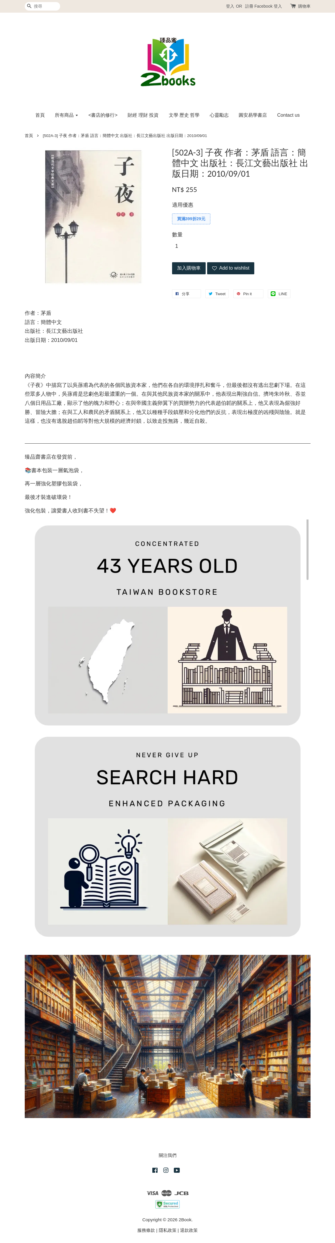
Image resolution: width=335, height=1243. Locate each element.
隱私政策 (167, 1230)
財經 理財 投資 (143, 115)
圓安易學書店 (253, 115)
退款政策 (189, 1230)
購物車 (304, 6)
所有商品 (66, 115)
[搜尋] (42, 6)
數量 (177, 235)
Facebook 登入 (268, 6)
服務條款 (146, 1230)
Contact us (288, 115)
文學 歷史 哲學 (184, 115)
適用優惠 (182, 205)
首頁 (40, 115)
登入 (230, 6)
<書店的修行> (103, 115)
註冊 (249, 6)
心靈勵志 (219, 115)
